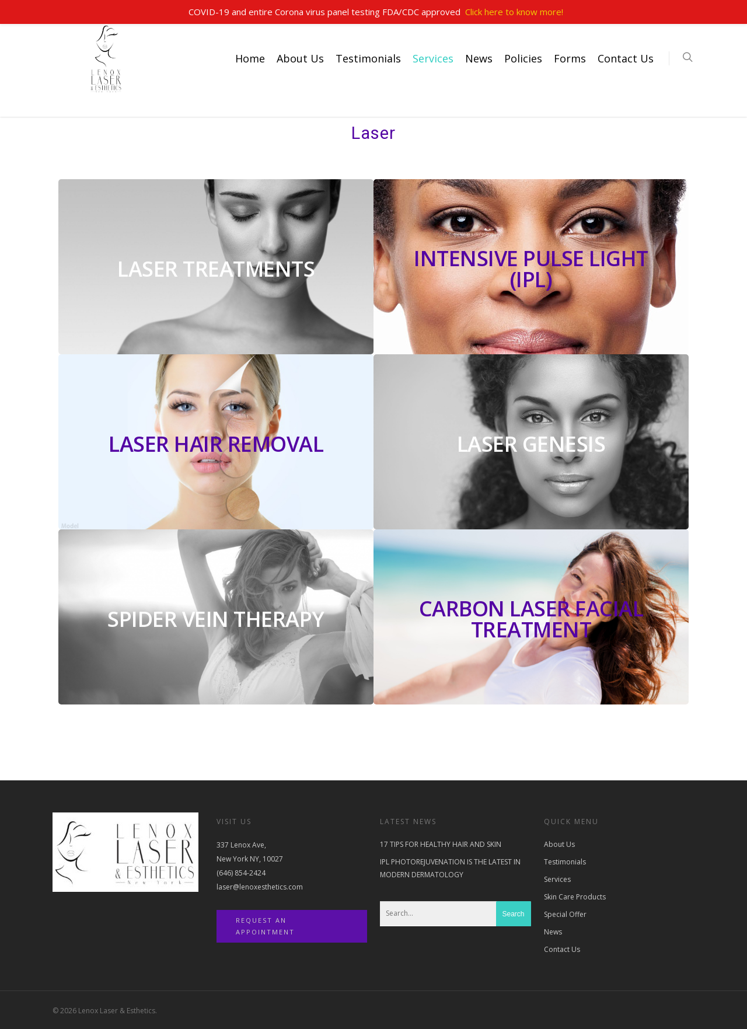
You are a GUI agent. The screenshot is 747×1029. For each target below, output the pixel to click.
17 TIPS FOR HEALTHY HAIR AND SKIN (440, 844)
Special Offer (565, 914)
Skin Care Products (575, 897)
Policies (523, 58)
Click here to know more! (514, 12)
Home (250, 58)
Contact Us (626, 58)
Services (433, 58)
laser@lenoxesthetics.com (260, 887)
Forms (570, 58)
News (479, 58)
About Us (300, 58)
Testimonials (368, 58)
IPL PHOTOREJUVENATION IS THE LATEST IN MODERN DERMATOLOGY (450, 868)
